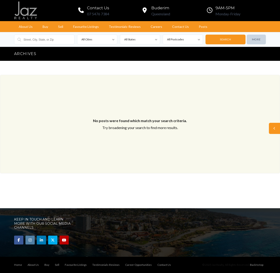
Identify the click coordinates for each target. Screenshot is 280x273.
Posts (203, 27)
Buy (45, 27)
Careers (156, 27)
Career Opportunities (138, 264)
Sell (60, 27)
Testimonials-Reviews (125, 27)
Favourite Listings (86, 27)
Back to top (256, 264)
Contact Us (180, 27)
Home (18, 264)
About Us (26, 27)
